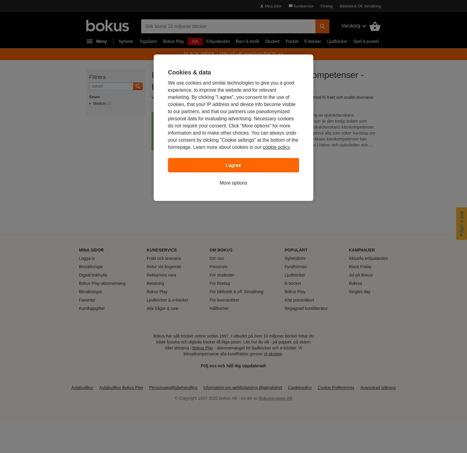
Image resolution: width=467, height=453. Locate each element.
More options (233, 182)
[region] (233, 127)
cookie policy (276, 147)
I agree (233, 165)
